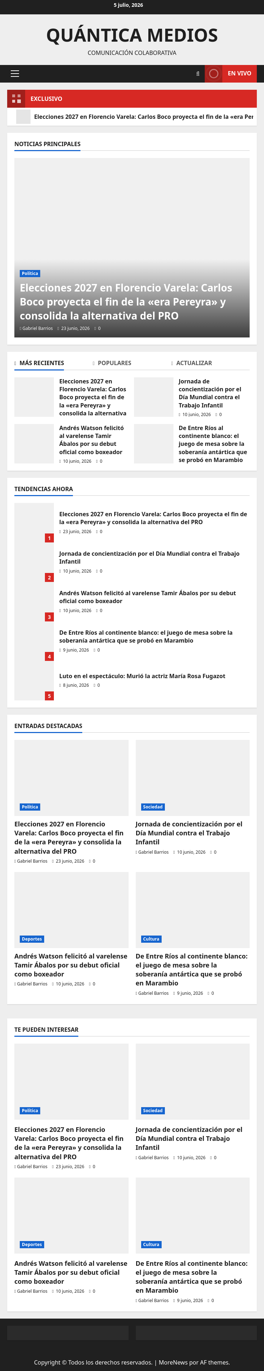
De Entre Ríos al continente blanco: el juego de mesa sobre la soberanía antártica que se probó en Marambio (213, 444)
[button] (15, 73)
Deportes (32, 939)
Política (30, 273)
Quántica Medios (132, 35)
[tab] (53, 364)
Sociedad (153, 807)
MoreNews (173, 1362)
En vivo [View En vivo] (228, 74)
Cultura (151, 939)
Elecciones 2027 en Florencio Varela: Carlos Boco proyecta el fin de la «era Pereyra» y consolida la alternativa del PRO (92, 401)
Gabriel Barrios (38, 328)
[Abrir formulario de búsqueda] (197, 74)
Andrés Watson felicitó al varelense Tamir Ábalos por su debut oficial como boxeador (91, 440)
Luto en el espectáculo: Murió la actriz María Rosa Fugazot (142, 676)
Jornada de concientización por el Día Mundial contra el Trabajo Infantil (210, 393)
